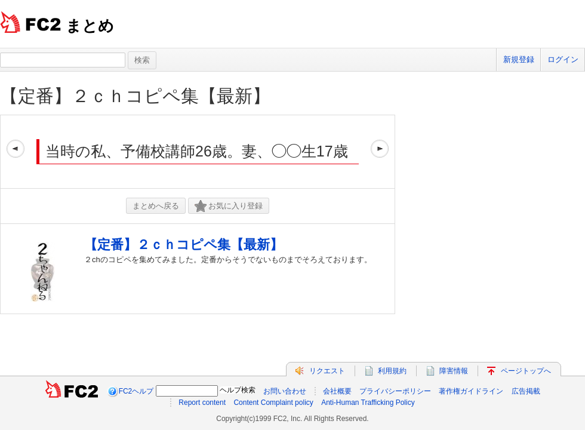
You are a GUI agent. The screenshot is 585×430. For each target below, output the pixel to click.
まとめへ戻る (156, 205)
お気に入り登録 (229, 206)
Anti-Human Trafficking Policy (368, 402)
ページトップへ (526, 371)
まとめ (90, 26)
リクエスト (327, 371)
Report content (202, 402)
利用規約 (392, 371)
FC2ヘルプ (136, 391)
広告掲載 (526, 391)
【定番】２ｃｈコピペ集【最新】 (135, 96)
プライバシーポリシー (395, 391)
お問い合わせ (284, 391)
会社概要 (337, 391)
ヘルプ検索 (237, 390)
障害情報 (453, 371)
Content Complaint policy (273, 402)
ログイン (562, 59)
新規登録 (518, 59)
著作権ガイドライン (471, 391)
